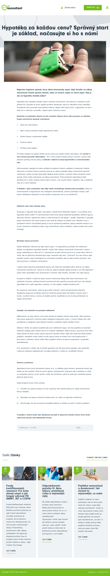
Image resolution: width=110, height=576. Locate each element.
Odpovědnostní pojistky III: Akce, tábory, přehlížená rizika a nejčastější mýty (53, 491)
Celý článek (11, 551)
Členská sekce (66, 7)
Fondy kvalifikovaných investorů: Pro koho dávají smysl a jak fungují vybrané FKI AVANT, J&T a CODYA (18, 492)
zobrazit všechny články (97, 458)
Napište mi (92, 7)
